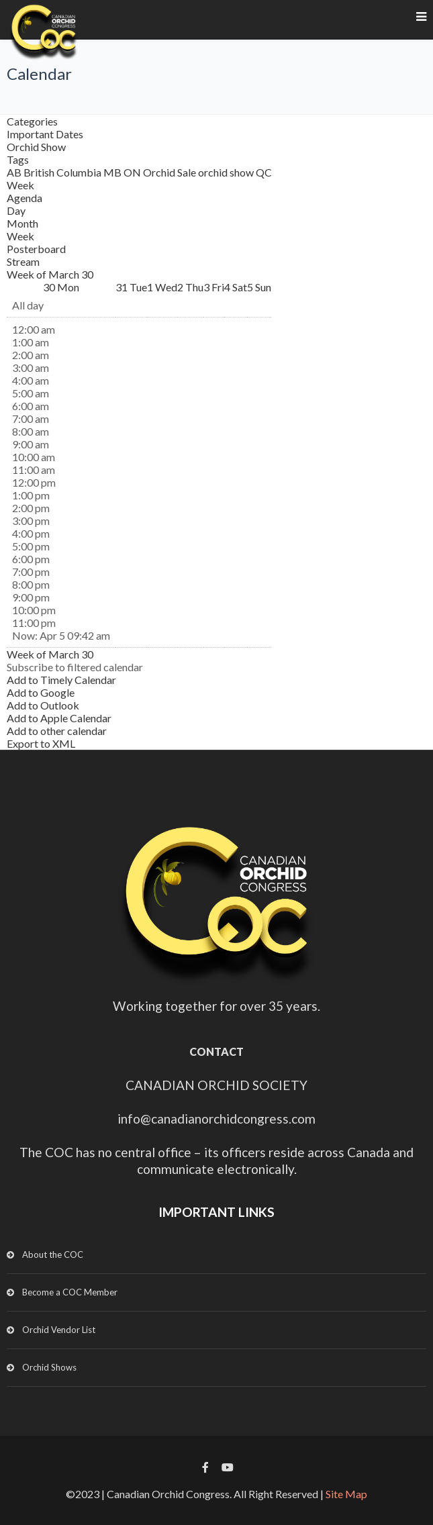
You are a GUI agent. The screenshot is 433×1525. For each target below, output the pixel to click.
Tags (18, 159)
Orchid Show (36, 146)
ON (133, 172)
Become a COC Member (69, 1292)
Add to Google (41, 692)
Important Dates (45, 134)
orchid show (227, 172)
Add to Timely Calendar (61, 679)
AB (15, 172)
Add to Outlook (43, 705)
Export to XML (41, 743)
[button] (75, 666)
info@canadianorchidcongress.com (216, 1118)
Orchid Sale (170, 172)
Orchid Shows (49, 1367)
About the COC (52, 1254)
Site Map (346, 1493)
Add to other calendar (57, 730)
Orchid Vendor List (58, 1329)
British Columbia (63, 172)
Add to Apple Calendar (59, 717)
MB (113, 172)
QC (264, 172)
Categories (32, 121)
